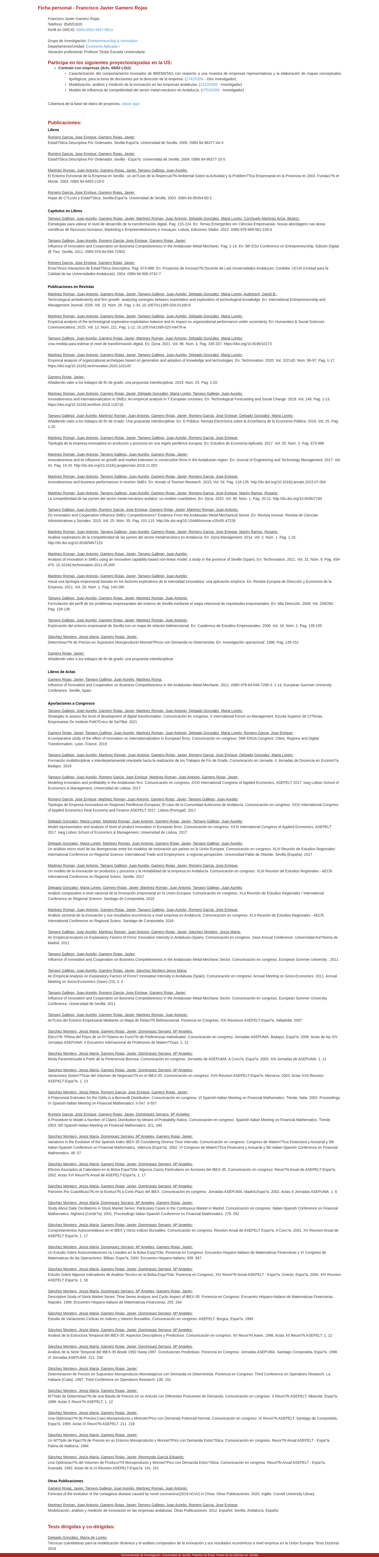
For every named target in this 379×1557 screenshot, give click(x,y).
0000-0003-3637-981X (94, 30)
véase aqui (130, 104)
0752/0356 (211, 90)
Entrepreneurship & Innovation (113, 41)
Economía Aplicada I (103, 46)
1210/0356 (209, 84)
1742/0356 (194, 79)
